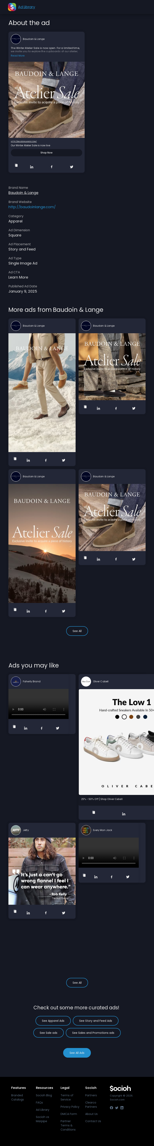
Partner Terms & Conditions (68, 1125)
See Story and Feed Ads (95, 1021)
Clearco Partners (91, 1105)
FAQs (39, 1103)
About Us (91, 1114)
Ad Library (42, 1110)
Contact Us (93, 1121)
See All (77, 631)
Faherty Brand (32, 681)
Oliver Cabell (101, 681)
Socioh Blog (44, 1095)
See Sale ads (48, 1033)
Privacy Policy (70, 1107)
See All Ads (77, 1053)
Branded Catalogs (17, 1097)
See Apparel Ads (53, 1021)
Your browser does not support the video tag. (38, 704)
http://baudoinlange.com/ (24, 141)
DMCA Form (69, 1114)
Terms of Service (67, 1097)
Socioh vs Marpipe (42, 1119)
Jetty (26, 830)
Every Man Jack (102, 830)
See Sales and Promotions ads (93, 1033)
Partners (91, 1095)
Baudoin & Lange (34, 39)
